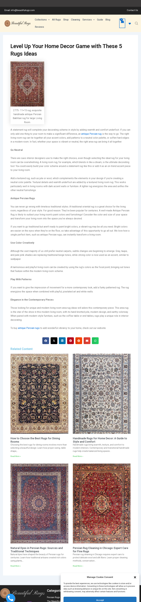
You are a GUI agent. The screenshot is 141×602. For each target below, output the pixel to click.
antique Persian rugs (29, 337)
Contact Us (132, 3)
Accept (100, 593)
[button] (134, 570)
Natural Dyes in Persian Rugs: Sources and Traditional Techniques (37, 559)
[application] (48, 15)
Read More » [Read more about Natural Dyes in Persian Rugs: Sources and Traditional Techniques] (16, 576)
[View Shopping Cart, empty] (122, 21)
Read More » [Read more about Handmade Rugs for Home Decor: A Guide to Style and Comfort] (78, 466)
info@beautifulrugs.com (23, 3)
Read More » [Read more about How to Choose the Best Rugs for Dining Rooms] (16, 466)
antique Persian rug (91, 143)
